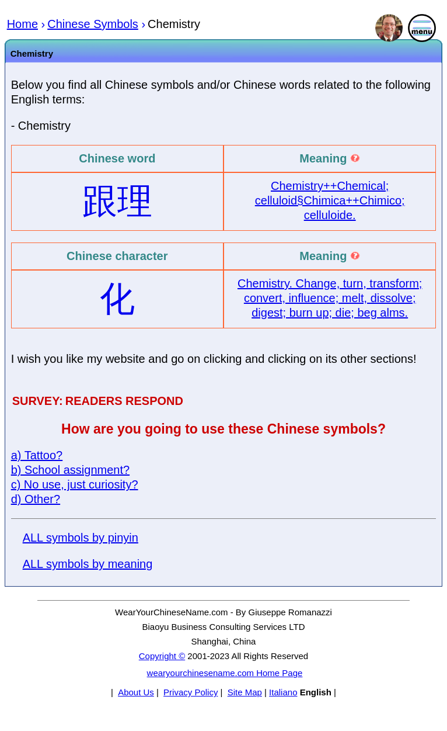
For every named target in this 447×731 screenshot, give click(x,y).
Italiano (283, 692)
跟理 (117, 201)
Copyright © (162, 656)
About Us (136, 692)
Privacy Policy (190, 692)
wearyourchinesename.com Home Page (225, 673)
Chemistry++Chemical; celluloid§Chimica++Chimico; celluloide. (330, 200)
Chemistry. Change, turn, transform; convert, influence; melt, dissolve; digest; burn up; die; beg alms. (330, 298)
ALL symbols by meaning (88, 563)
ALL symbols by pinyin (80, 537)
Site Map (245, 692)
